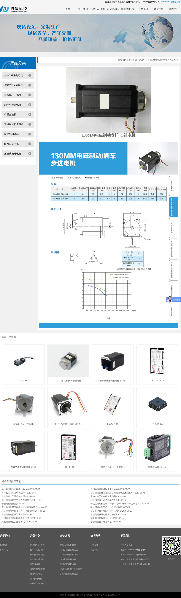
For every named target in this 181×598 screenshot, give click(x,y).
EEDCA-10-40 (157, 381)
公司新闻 (94, 545)
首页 (135, 60)
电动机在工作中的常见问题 (103, 496)
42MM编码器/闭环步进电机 (68, 381)
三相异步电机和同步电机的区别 (105, 489)
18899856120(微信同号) (136, 550)
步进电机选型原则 (10, 504)
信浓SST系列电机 (13, 75)
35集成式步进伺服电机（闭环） (23, 467)
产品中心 (143, 60)
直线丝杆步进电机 (14, 124)
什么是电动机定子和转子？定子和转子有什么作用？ (115, 504)
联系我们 (125, 535)
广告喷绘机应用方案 (69, 574)
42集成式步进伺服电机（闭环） (112, 381)
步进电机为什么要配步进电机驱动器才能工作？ (113, 493)
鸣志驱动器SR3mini (157, 467)
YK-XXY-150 (157, 424)
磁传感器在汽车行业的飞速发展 (105, 507)
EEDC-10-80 (112, 424)
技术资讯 (95, 535)
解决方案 (65, 535)
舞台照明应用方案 (68, 559)
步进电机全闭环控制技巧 (13, 496)
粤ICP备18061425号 (112, 595)
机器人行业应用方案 (69, 550)
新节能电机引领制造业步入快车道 (106, 511)
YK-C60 (23, 381)
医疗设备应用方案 (68, 545)
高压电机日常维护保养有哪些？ (16, 500)
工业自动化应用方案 (69, 554)
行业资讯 (94, 550)
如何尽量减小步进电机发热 (103, 500)
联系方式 (4, 550)
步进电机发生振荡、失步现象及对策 (18, 511)
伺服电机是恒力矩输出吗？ (14, 522)
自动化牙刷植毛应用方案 (71, 569)
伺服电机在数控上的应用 (102, 518)
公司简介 (4, 545)
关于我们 (5, 535)
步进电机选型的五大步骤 (13, 514)
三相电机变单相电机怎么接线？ (16, 518)
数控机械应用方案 (68, 564)
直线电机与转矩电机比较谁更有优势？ (19, 507)
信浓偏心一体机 (12, 95)
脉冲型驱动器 (11, 134)
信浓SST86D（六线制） (24, 424)
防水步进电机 (11, 144)
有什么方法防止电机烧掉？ (14, 493)
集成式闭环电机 (12, 153)
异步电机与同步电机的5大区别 (16, 489)
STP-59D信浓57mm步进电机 (68, 424)
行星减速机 (10, 114)
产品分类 (18, 63)
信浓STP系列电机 (13, 85)
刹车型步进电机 (12, 104)
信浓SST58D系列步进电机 (113, 467)
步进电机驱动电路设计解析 (103, 514)
